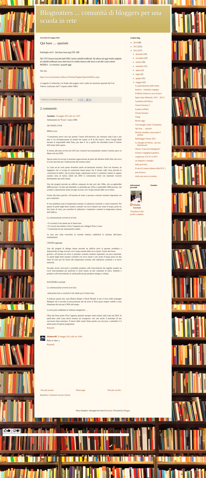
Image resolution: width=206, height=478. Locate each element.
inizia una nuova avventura (146, 176)
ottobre (139, 62)
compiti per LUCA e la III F (146, 157)
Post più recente (47, 390)
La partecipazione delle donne (147, 86)
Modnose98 (52, 336)
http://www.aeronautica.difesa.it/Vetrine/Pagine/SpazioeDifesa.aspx (70, 77)
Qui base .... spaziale (143, 129)
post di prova (140, 172)
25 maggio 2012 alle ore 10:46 (70, 336)
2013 (135, 47)
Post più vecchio (114, 390)
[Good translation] (7, 431)
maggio (139, 82)
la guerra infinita (141, 109)
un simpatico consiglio (144, 161)
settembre (140, 66)
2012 (135, 50)
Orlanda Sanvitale (137, 206)
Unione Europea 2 (142, 105)
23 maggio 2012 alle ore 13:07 (68, 116)
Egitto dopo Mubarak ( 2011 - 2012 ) (150, 97)
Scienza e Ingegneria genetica (147, 153)
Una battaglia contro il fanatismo (148, 125)
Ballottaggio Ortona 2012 (145, 139)
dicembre (140, 54)
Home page (80, 390)
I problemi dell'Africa (143, 101)
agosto (138, 70)
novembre (140, 58)
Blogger (126, 411)
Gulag (137, 117)
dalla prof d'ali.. (141, 164)
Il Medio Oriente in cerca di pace (148, 93)
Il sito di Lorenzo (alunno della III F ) (150, 168)
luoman (109, 411)
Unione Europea (141, 113)
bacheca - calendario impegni (147, 90)
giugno (139, 78)
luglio (138, 74)
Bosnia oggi (140, 121)
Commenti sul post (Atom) (59, 395)
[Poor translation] (16, 431)
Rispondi (50, 328)
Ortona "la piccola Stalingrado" (147, 149)
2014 (135, 43)
